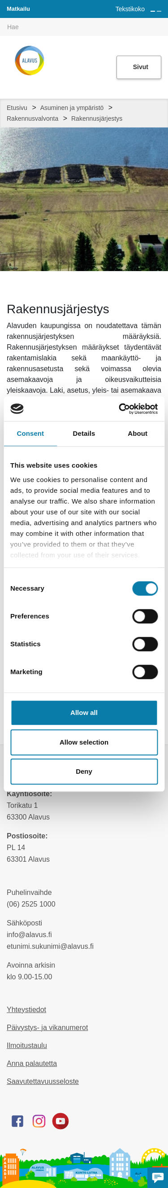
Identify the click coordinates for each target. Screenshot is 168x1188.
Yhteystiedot (26, 1009)
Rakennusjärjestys (96, 118)
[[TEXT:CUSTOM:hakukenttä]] (84, 27)
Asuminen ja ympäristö (72, 107)
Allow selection (84, 742)
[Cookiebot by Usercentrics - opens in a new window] (120, 409)
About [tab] (137, 433)
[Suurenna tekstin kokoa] (153, 11)
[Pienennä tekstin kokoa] (159, 11)
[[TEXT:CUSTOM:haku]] (161, 20)
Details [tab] (84, 433)
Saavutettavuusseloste (43, 1081)
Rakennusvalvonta (32, 118)
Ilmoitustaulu (27, 1045)
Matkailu (18, 8)
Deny (84, 771)
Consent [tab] (30, 433)
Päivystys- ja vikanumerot (47, 1027)
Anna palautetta (32, 1063)
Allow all (84, 712)
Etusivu (17, 107)
